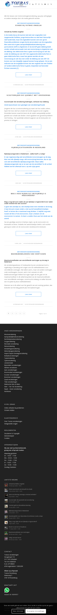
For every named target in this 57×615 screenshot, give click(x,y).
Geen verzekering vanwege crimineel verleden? (22, 494)
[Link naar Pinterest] (35, 4)
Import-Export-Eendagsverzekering (15, 353)
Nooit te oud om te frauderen (17, 527)
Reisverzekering (9, 346)
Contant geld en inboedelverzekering (19, 505)
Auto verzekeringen (10, 370)
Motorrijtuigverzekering (12, 351)
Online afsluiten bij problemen (14, 408)
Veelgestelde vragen (11, 424)
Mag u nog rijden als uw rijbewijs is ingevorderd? (28, 194)
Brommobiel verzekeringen (13, 372)
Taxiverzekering (9, 358)
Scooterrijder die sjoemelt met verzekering (28, 95)
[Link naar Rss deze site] (51, 4)
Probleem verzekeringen (36, 85)
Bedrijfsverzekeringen (11, 356)
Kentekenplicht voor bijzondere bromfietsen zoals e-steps (26, 516)
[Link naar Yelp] (42, 4)
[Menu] (20, 4)
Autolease (7, 391)
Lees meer (28, 75)
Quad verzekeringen (10, 379)
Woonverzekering (10, 334)
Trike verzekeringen (10, 382)
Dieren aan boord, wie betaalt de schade (20, 489)
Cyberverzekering (10, 360)
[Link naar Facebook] (29, 4)
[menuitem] (15, 4)
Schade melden (9, 410)
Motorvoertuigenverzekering (28, 23)
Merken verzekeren (10, 368)
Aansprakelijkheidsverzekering (14, 337)
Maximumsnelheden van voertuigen (28, 254)
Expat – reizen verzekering (13, 389)
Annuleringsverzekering (11, 349)
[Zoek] (15, 4)
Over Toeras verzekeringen (13, 421)
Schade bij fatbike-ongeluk (28, 25)
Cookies (7, 438)
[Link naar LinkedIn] (32, 4)
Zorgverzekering (9, 341)
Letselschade (8, 363)
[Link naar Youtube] (45, 4)
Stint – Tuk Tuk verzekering (13, 387)
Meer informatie (18, 611)
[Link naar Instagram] (38, 4)
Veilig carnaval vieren (15, 537)
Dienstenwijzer (9, 436)
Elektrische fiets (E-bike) (12, 384)
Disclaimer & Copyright (11, 433)
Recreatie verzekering (11, 344)
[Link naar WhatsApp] (48, 4)
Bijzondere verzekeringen (12, 365)
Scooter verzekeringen (11, 375)
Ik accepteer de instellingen (35, 611)
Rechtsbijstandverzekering (13, 339)
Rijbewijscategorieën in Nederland (28, 147)
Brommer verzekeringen (12, 377)
